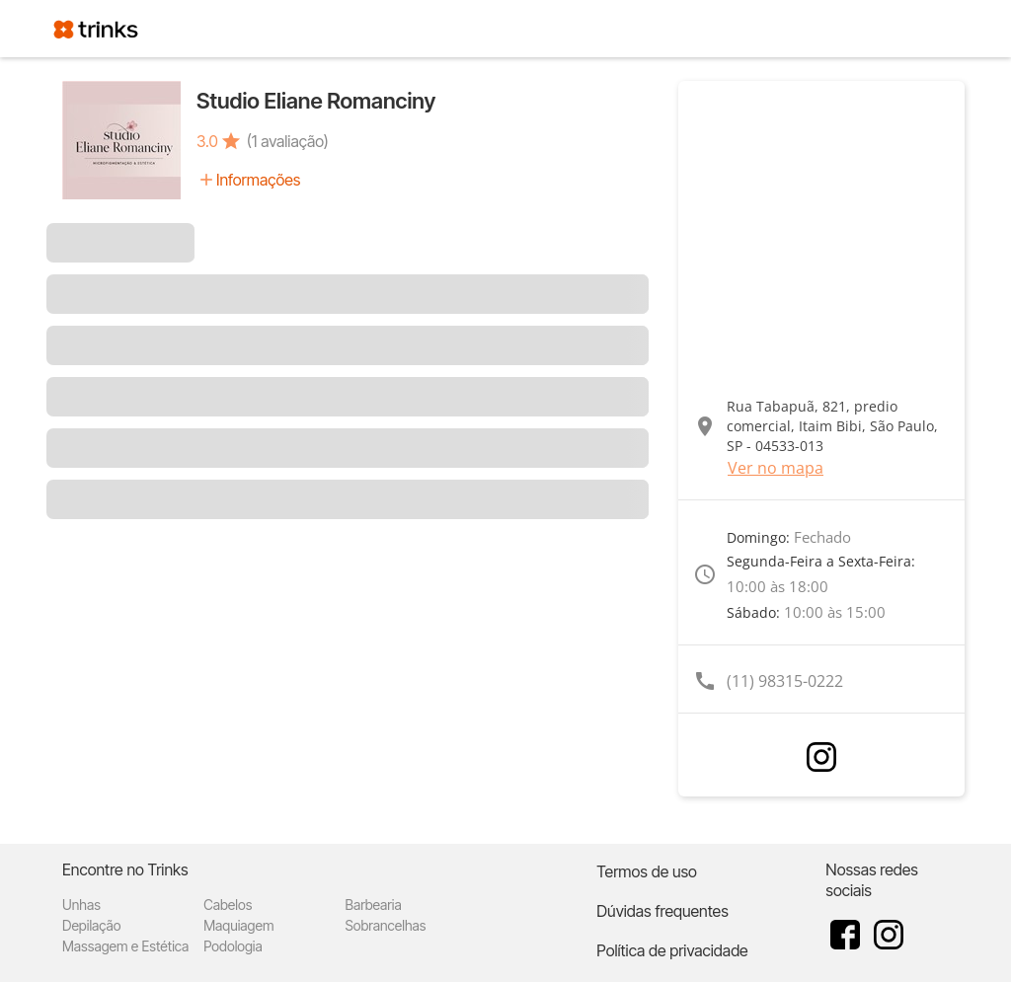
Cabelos (227, 904)
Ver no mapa (775, 468)
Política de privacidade (671, 950)
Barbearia (373, 904)
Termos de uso (646, 871)
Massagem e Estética (125, 946)
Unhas (81, 904)
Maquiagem (238, 925)
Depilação (91, 925)
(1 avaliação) (288, 141)
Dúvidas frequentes (662, 911)
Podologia (233, 946)
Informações (258, 179)
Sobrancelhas (385, 925)
